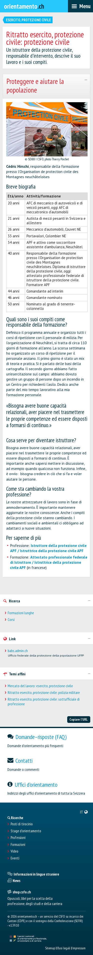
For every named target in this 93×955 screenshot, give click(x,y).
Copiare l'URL (78, 719)
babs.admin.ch (18, 650)
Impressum (79, 948)
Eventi (15, 858)
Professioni (18, 837)
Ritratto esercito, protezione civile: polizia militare (44, 692)
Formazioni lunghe (21, 613)
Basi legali (63, 948)
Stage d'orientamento (26, 831)
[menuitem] (84, 811)
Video (14, 851)
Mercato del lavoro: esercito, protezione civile (40, 686)
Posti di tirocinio (22, 824)
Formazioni (18, 844)
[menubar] (80, 6)
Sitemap (50, 948)
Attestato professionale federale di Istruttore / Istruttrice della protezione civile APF (48, 562)
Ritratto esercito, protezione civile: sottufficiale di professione (44, 701)
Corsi (11, 619)
